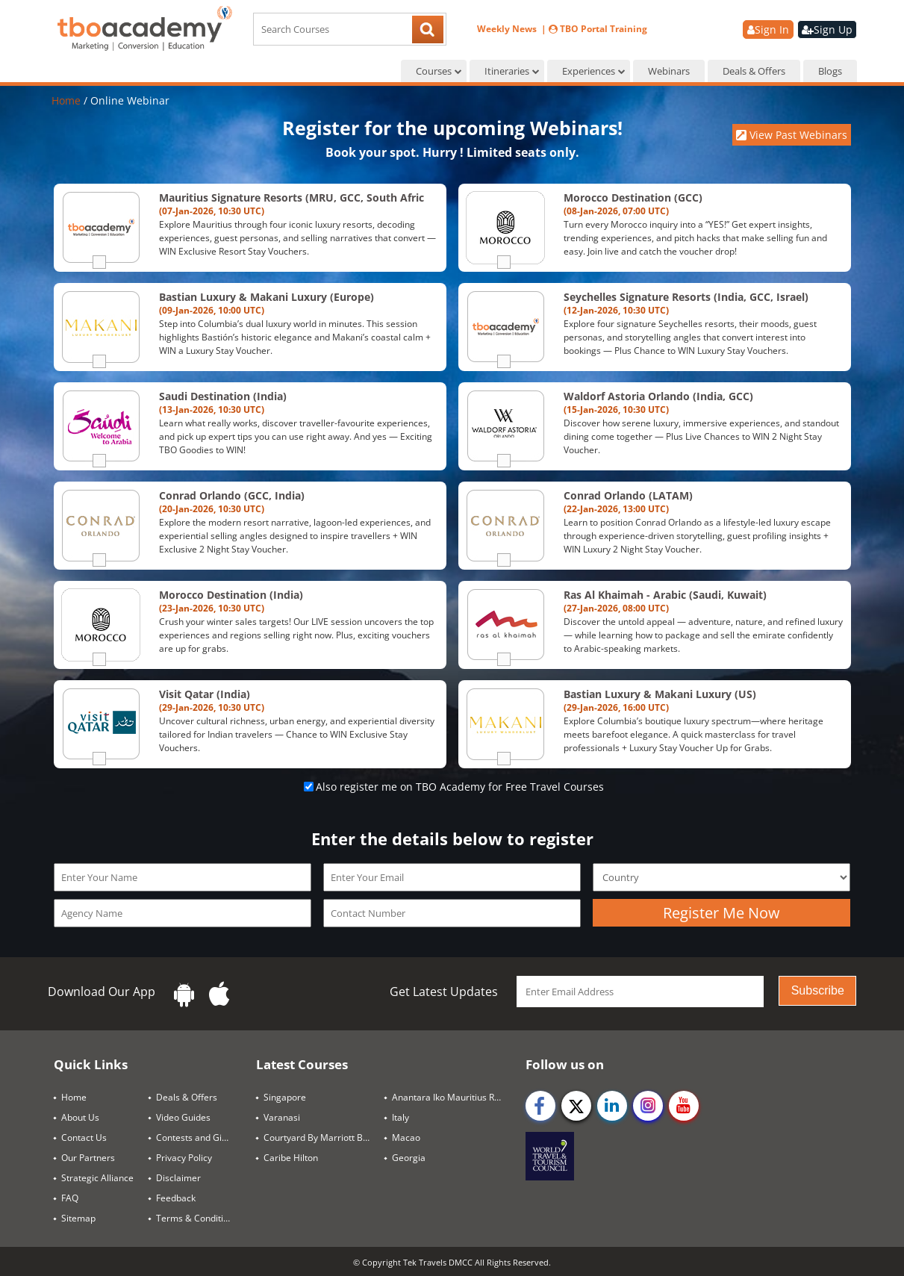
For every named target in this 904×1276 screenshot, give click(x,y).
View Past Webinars (791, 135)
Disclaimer (178, 1177)
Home (68, 100)
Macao (406, 1137)
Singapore (285, 1097)
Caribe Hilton (291, 1157)
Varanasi (282, 1117)
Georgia (408, 1157)
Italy (400, 1117)
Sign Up (827, 29)
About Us (80, 1117)
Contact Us (84, 1137)
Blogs (830, 71)
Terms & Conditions (197, 1218)
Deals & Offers (754, 71)
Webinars (669, 71)
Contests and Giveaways (200, 1137)
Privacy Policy (184, 1157)
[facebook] (540, 1106)
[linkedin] (612, 1106)
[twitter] (576, 1106)
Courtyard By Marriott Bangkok (324, 1137)
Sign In (768, 29)
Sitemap (78, 1218)
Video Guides (183, 1117)
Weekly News (508, 28)
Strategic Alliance (97, 1177)
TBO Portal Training (598, 28)
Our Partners (88, 1157)
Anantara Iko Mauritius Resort (453, 1097)
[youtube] (684, 1106)
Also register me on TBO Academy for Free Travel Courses (460, 786)
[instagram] (648, 1106)
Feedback (176, 1198)
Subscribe (817, 990)
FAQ (69, 1198)
